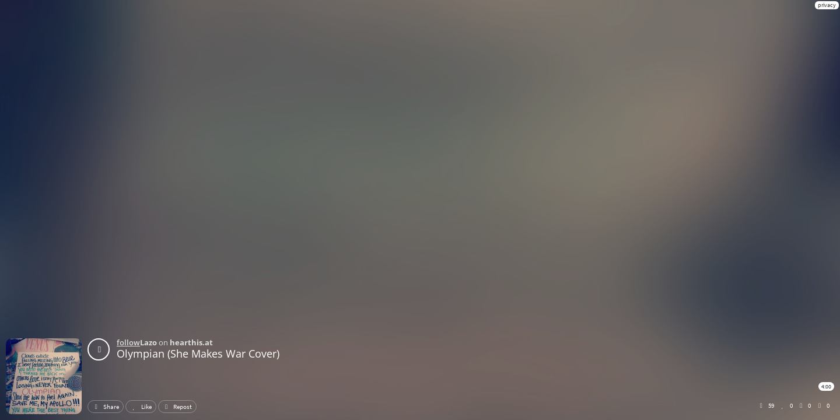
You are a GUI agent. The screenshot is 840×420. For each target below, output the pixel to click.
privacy (827, 5)
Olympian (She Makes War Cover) (198, 353)
